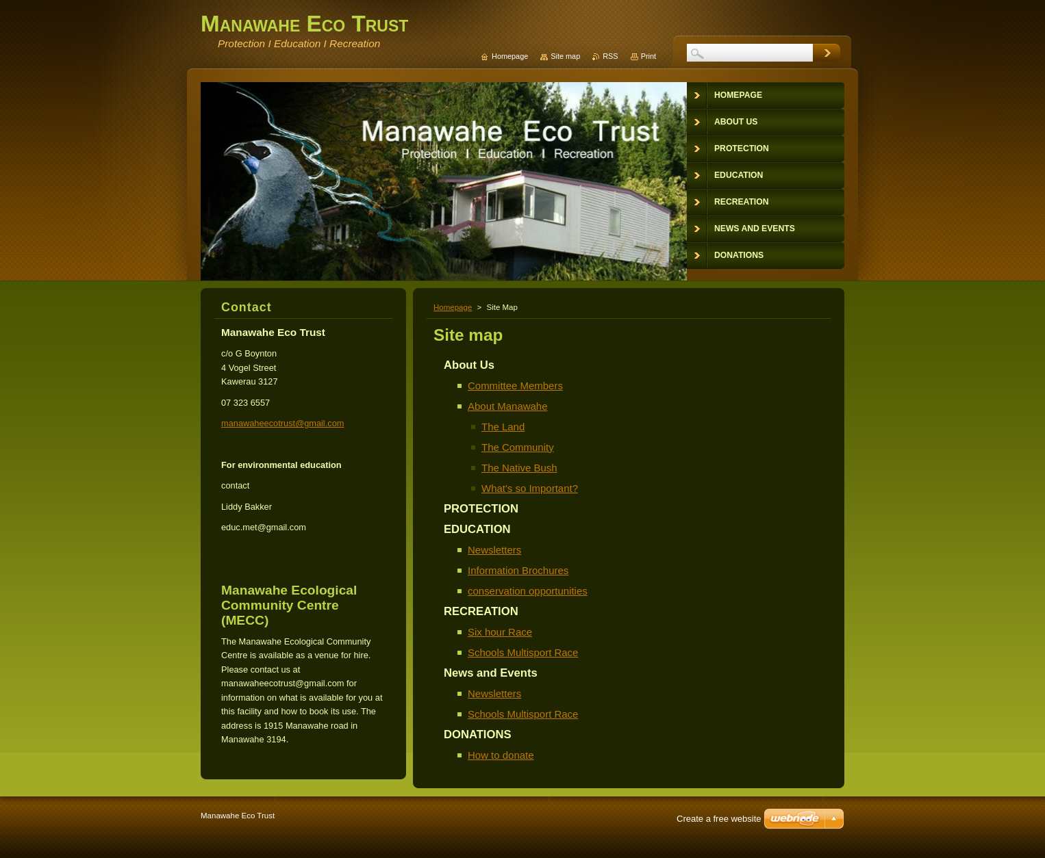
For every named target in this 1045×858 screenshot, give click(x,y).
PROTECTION (481, 508)
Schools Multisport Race (523, 652)
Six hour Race (500, 632)
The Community (517, 447)
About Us (469, 365)
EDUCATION (477, 529)
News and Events (491, 672)
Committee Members (515, 385)
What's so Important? (529, 488)
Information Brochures (518, 570)
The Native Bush (519, 467)
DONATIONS (478, 734)
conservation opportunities (528, 591)
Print (648, 56)
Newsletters (494, 550)
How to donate (501, 755)
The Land (503, 426)
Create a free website (719, 819)
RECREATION (481, 611)
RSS (610, 56)
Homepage (452, 307)
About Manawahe (508, 406)
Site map (565, 56)
